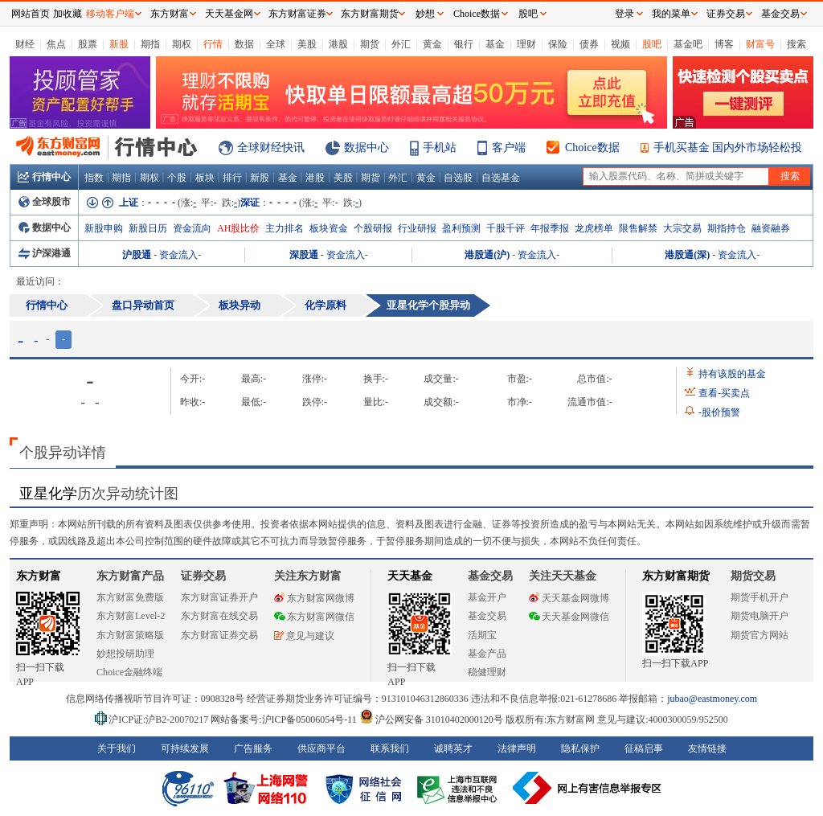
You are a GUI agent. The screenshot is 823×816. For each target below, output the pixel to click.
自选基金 (500, 177)
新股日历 (148, 228)
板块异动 (239, 305)
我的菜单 (671, 13)
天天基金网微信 (569, 616)
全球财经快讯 (271, 147)
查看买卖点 (724, 393)
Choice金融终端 (129, 672)
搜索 (796, 44)
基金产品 (487, 653)
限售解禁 (638, 228)
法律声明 (516, 748)
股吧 (651, 44)
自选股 (458, 177)
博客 (724, 44)
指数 (94, 177)
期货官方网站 (759, 635)
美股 (307, 44)
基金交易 (487, 615)
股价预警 (719, 412)
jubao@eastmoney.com (712, 698)
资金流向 (192, 228)
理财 (526, 44)
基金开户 (487, 597)
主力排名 (284, 228)
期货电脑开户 (759, 615)
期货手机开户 (759, 597)
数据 (244, 44)
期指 (150, 44)
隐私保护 (580, 748)
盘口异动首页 (143, 305)
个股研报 (373, 228)
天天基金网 (229, 13)
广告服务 (253, 748)
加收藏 (67, 13)
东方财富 (38, 576)
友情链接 (707, 748)
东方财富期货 (676, 576)
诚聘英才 (453, 748)
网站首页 (30, 13)
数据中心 (366, 147)
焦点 (56, 44)
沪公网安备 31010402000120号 (431, 719)
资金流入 (178, 254)
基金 (495, 44)
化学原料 (325, 305)
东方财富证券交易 (219, 635)
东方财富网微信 (314, 616)
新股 (119, 44)
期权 (181, 44)
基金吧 (688, 44)
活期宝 (482, 635)
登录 (624, 13)
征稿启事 (643, 748)
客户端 (509, 147)
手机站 (440, 147)
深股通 (303, 254)
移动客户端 (110, 13)
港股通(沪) (487, 254)
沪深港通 (44, 253)
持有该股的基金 (732, 373)
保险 (557, 44)
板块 (205, 177)
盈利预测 (461, 228)
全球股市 (44, 201)
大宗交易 (682, 228)
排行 (232, 177)
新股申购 (103, 228)
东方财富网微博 (314, 598)
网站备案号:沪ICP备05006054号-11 (285, 719)
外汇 (401, 44)
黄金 (432, 44)
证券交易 (725, 13)
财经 (25, 44)
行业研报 (417, 228)
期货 (369, 44)
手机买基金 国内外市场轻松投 (728, 147)
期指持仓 (726, 228)
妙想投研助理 (125, 653)
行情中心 (44, 176)
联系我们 (390, 748)
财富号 (760, 44)
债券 (589, 44)
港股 (338, 44)
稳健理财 (487, 672)
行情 (213, 44)
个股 (176, 177)
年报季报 (549, 228)
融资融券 (770, 228)
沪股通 (136, 254)
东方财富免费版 (130, 597)
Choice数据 (592, 147)
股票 (87, 44)
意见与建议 (304, 636)
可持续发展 (185, 748)
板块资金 (328, 228)
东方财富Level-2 (130, 615)
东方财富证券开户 (219, 597)
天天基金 (409, 576)
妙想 (425, 13)
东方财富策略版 (130, 635)
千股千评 (505, 228)
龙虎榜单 (594, 228)
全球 (275, 44)
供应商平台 (321, 748)
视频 (620, 44)
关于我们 (116, 748)
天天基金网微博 (569, 598)
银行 (463, 44)
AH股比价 (238, 228)
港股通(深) (687, 254)
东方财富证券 (297, 13)
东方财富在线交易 (219, 615)
